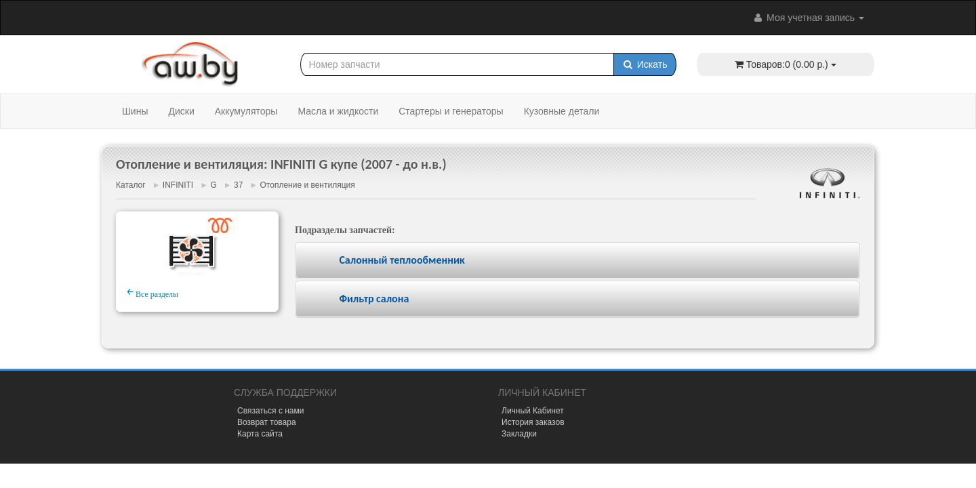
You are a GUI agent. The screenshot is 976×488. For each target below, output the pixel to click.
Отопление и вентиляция (307, 185)
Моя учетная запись (808, 17)
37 (238, 185)
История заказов (533, 422)
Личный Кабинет (533, 410)
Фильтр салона (374, 298)
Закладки (519, 434)
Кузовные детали (562, 111)
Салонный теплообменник (401, 259)
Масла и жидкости (338, 111)
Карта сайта (260, 434)
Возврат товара (266, 422)
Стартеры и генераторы (451, 111)
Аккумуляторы (246, 111)
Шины (135, 111)
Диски (181, 111)
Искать (645, 64)
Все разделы (152, 292)
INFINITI (178, 185)
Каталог (131, 185)
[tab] (577, 260)
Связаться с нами (270, 410)
